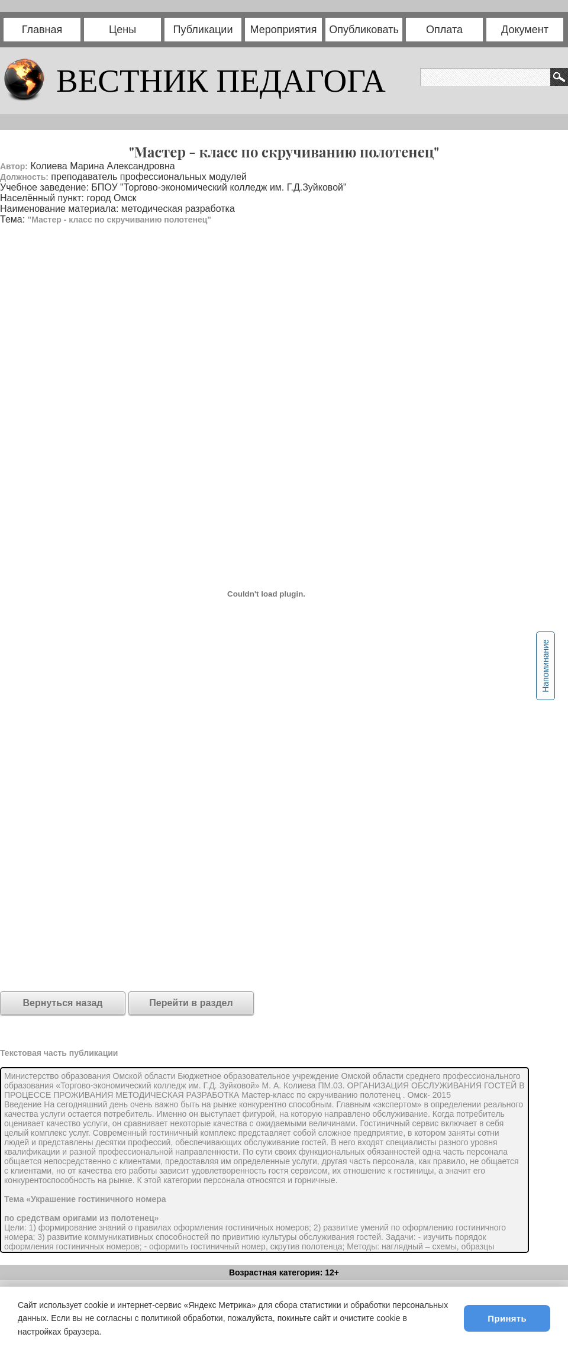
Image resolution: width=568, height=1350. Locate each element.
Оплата (444, 30)
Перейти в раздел (191, 1003)
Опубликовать (364, 30)
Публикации (203, 30)
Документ (524, 30)
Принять (507, 1318)
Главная (42, 30)
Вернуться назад (63, 1003)
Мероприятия (283, 30)
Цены (122, 30)
